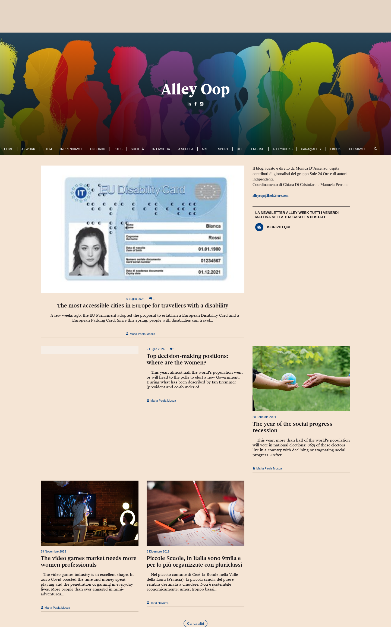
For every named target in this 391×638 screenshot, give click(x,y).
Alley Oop (195, 89)
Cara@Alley (311, 149)
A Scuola (185, 149)
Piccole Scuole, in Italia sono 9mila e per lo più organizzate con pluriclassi (194, 561)
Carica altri (195, 623)
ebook (335, 149)
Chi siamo (357, 149)
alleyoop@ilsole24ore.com (271, 196)
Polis (117, 149)
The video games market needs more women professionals (89, 561)
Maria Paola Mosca (140, 333)
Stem (47, 149)
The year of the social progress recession (292, 427)
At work (28, 149)
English (257, 149)
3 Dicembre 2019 (158, 551)
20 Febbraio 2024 (264, 416)
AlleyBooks (282, 149)
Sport (223, 149)
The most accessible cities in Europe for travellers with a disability (142, 305)
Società (137, 149)
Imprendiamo (71, 149)
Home (8, 149)
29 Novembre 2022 (53, 551)
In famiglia (161, 149)
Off (240, 149)
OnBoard (97, 149)
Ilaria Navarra (157, 602)
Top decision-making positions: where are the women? (187, 359)
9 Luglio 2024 (135, 298)
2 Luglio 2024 (156, 349)
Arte (206, 149)
